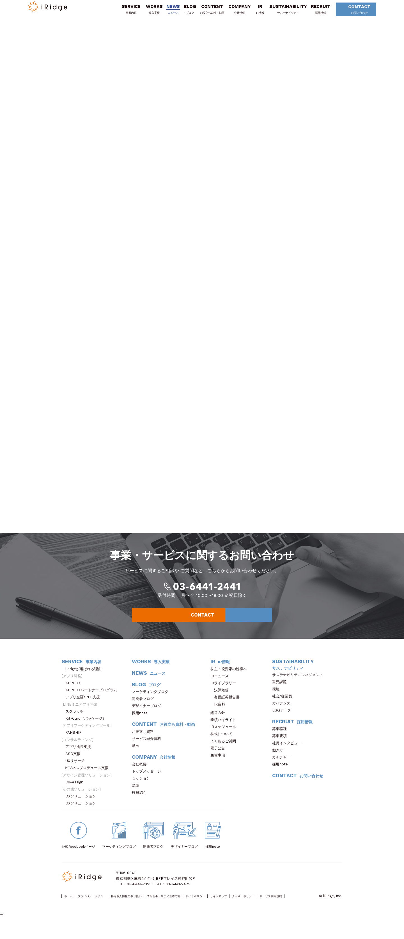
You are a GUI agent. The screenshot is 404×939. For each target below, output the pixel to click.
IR (253, 12)
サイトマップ (268, 905)
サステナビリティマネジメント (299, 684)
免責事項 (219, 764)
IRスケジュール (225, 736)
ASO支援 (74, 763)
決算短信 (221, 699)
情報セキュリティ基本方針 (195, 905)
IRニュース (221, 685)
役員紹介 (141, 801)
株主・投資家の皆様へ (230, 678)
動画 (137, 754)
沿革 (137, 794)
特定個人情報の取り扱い (147, 905)
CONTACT (350, 12)
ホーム (70, 905)
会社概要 (141, 773)
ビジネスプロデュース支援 (88, 777)
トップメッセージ (148, 780)
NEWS (166, 12)
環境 (277, 698)
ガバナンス (283, 712)
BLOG (182, 12)
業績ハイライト (225, 729)
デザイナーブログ (146, 715)
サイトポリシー (237, 905)
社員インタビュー (288, 752)
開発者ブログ (143, 708)
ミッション (143, 787)
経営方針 (219, 722)
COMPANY (232, 12)
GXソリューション (82, 812)
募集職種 (282, 738)
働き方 (279, 759)
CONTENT (204, 12)
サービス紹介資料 (148, 747)
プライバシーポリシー (101, 905)
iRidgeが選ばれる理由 (85, 678)
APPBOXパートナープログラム (93, 699)
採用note (140, 722)
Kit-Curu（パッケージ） (87, 727)
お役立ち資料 (144, 740)
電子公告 (219, 757)
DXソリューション (82, 805)
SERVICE (123, 12)
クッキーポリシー (300, 905)
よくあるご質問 (225, 750)
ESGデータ (283, 719)
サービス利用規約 (76, 911)
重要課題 (281, 691)
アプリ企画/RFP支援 (84, 706)
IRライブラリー (225, 692)
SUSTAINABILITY (281, 12)
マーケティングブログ (152, 701)
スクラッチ (76, 720)
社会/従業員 (284, 705)
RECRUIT (313, 12)
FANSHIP (76, 741)
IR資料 (219, 713)
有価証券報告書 (227, 706)
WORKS (146, 12)
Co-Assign (77, 791)
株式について (223, 743)
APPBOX (74, 692)
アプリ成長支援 (80, 756)
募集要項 (281, 745)
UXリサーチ (76, 770)
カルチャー (283, 766)
